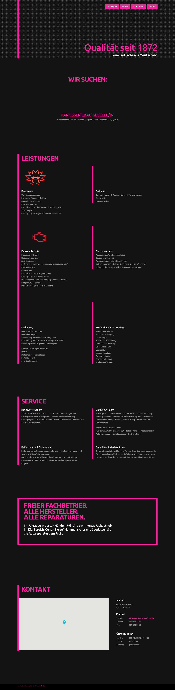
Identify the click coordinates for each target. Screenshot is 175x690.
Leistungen (112, 7)
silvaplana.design (39, 686)
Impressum (20, 686)
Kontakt (152, 7)
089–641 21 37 (135, 622)
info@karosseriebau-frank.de (141, 618)
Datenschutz (29, 686)
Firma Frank (138, 7)
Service (125, 7)
